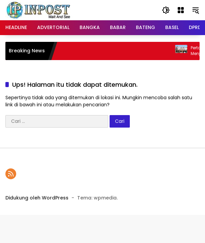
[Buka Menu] (181, 10)
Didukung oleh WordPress (36, 197)
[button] (166, 10)
